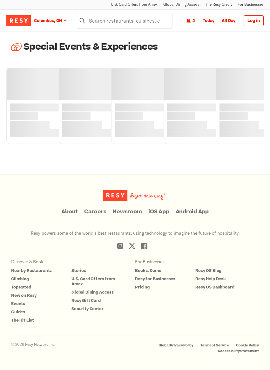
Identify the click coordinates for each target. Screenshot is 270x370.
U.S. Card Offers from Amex (134, 4)
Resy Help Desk (210, 279)
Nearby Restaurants (31, 271)
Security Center (87, 309)
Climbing (20, 279)
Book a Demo (148, 271)
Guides (18, 312)
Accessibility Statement (238, 351)
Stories (78, 271)
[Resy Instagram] (120, 246)
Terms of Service (214, 345)
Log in (253, 21)
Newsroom (127, 212)
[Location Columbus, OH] (55, 21)
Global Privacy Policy (176, 345)
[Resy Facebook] (144, 246)
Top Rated (21, 287)
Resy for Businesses (155, 279)
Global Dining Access (181, 4)
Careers (95, 212)
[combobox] (124, 21)
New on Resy (24, 295)
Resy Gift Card (86, 300)
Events (18, 304)
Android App (192, 212)
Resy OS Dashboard (214, 287)
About (69, 212)
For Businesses (251, 4)
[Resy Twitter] (132, 246)
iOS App (158, 212)
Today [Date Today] (208, 21)
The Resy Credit (218, 4)
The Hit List (22, 320)
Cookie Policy (247, 345)
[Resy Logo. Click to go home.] (18, 20)
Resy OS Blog (208, 271)
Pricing (142, 287)
